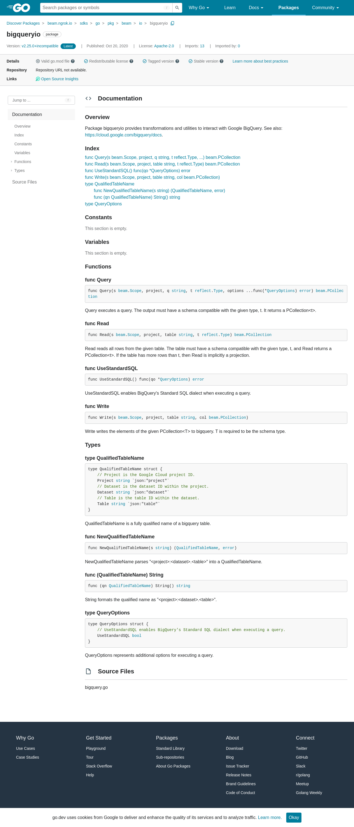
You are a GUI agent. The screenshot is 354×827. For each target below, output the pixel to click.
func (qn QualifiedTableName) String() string (137, 197)
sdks (84, 23)
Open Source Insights (57, 79)
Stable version (206, 61)
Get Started (98, 738)
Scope (135, 291)
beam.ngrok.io (60, 23)
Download (234, 748)
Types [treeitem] (19, 170)
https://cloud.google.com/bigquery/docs (123, 135)
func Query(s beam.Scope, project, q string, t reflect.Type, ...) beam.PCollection (162, 157)
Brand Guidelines (241, 784)
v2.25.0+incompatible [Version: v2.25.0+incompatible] (33, 46)
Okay (294, 817)
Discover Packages (23, 23)
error (305, 291)
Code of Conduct (240, 792)
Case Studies (27, 757)
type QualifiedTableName (109, 184)
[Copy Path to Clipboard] (172, 23)
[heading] (23, 7)
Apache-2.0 (164, 46)
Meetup (302, 784)
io (140, 23)
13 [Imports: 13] (195, 46)
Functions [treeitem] (22, 161)
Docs (257, 8)
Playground (96, 748)
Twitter (301, 748)
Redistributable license (109, 61)
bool (137, 636)
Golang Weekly (309, 792)
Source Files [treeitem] (24, 182)
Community (326, 8)
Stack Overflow (99, 766)
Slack (300, 766)
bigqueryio (159, 23)
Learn (230, 7)
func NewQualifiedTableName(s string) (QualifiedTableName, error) (159, 190)
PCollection (259, 335)
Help (90, 775)
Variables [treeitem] (22, 153)
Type (218, 291)
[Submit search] (177, 8)
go (98, 23)
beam (126, 23)
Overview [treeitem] (22, 126)
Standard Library (170, 748)
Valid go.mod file (55, 61)
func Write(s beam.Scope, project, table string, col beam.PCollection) (152, 177)
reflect (203, 291)
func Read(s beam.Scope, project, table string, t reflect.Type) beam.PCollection (162, 164)
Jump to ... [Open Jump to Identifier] (21, 100)
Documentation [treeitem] (27, 114)
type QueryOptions (103, 203)
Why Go (200, 8)
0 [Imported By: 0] (227, 46)
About (232, 738)
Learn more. (270, 817)
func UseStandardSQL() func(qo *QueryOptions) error (138, 170)
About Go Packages (173, 766)
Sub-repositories (170, 757)
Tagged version (160, 61)
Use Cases (25, 748)
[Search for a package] (106, 8)
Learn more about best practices (260, 61)
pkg (111, 23)
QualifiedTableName (197, 548)
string (179, 291)
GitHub (302, 757)
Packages (288, 7)
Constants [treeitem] (23, 144)
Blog (230, 757)
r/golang (303, 775)
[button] (38, 61)
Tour (89, 757)
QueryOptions (281, 291)
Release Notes (238, 775)
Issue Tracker (237, 766)
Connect (305, 738)
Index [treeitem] (19, 135)
